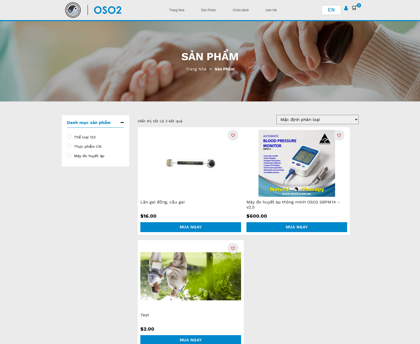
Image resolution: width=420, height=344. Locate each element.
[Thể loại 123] (69, 136)
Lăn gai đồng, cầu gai (162, 202)
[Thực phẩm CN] (69, 146)
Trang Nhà (196, 69)
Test (144, 314)
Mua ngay (191, 227)
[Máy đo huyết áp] (69, 155)
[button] (233, 135)
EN (331, 10)
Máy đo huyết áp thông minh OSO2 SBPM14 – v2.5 (293, 204)
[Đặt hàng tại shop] (317, 119)
